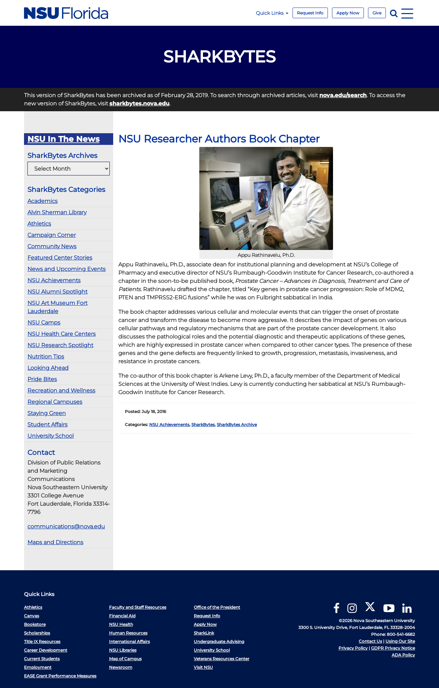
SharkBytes (203, 424)
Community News (51, 246)
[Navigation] (407, 13)
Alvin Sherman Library (56, 212)
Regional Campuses (54, 402)
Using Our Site (400, 641)
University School (50, 436)
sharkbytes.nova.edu (139, 103)
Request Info (310, 12)
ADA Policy (403, 654)
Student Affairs (47, 424)
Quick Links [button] (272, 13)
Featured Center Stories (59, 257)
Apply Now (347, 12)
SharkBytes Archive (237, 424)
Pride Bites (42, 379)
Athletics (39, 223)
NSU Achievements (54, 280)
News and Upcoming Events (66, 269)
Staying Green (46, 413)
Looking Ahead (48, 368)
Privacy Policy (353, 648)
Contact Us (370, 641)
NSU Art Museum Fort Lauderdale (57, 307)
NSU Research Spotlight (60, 345)
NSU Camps (43, 322)
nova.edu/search (343, 95)
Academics (42, 201)
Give (376, 12)
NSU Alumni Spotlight (57, 291)
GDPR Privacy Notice (393, 648)
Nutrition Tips (45, 356)
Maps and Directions (55, 542)
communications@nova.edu (66, 526)
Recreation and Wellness (61, 390)
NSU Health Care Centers (61, 334)
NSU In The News (63, 139)
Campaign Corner (51, 235)
